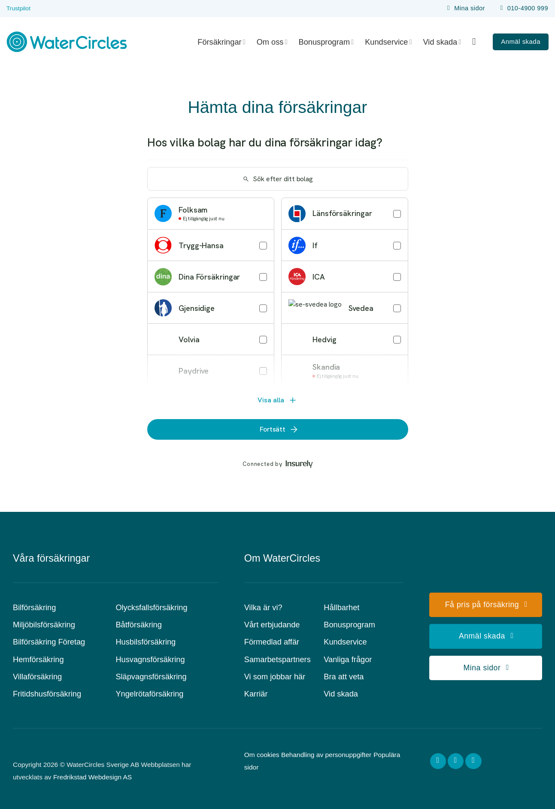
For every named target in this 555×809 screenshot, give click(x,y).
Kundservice (388, 41)
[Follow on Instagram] (456, 761)
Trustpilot (18, 8)
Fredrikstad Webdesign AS (92, 777)
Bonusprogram (326, 41)
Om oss (272, 41)
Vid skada (442, 41)
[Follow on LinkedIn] (473, 761)
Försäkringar (221, 41)
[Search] (477, 42)
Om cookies (261, 754)
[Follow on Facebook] (438, 761)
